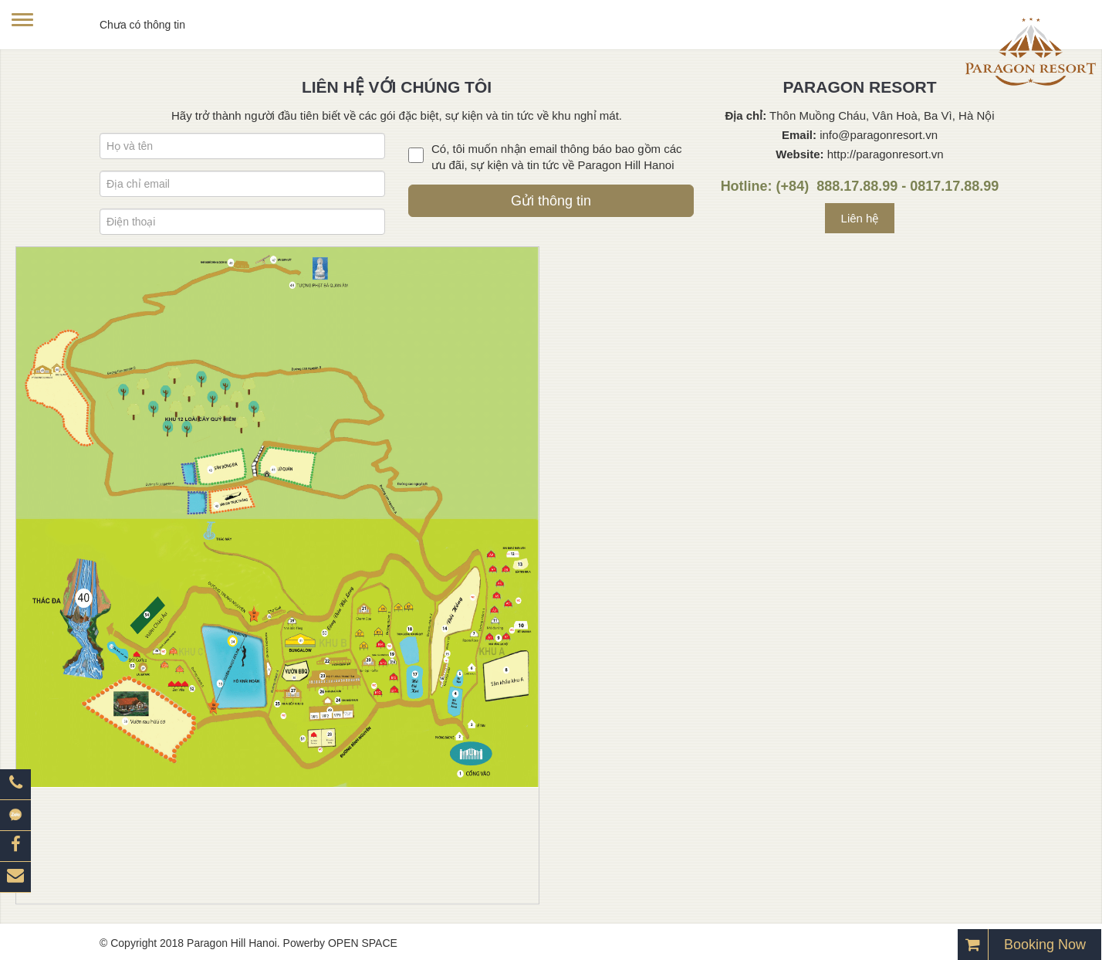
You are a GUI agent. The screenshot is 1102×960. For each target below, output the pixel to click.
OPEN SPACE (362, 943)
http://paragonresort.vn (885, 154)
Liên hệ (860, 218)
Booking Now (1045, 944)
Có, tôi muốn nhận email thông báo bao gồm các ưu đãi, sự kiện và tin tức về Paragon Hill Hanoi (556, 156)
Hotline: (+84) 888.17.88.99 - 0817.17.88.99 (860, 186)
